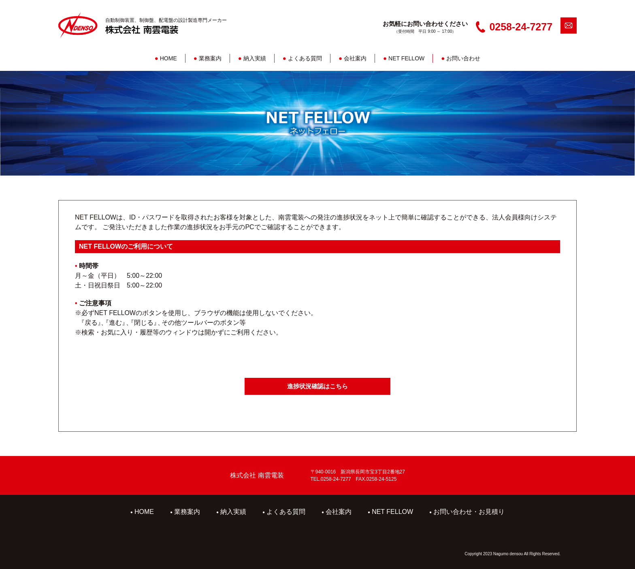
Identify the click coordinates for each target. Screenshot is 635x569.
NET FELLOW (403, 58)
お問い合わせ (460, 58)
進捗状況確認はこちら (317, 386)
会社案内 (353, 58)
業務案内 (208, 58)
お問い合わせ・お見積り (467, 511)
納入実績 (252, 58)
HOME (166, 58)
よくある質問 (302, 58)
